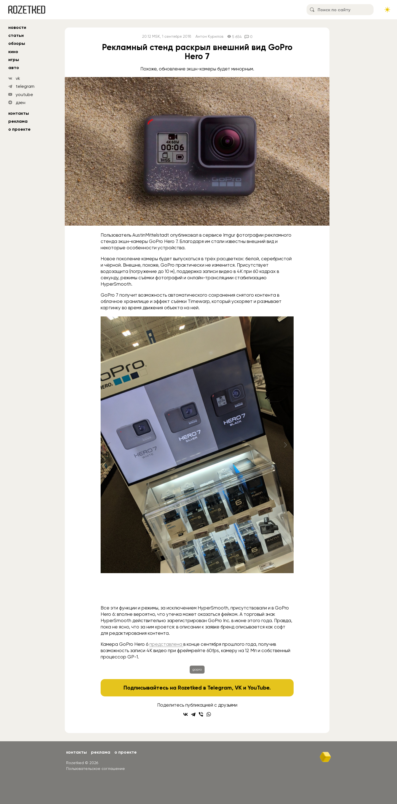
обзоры (16, 43)
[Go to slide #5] (228, 590)
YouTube (258, 687)
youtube (24, 94)
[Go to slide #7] (286, 590)
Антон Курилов (209, 36)
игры (13, 59)
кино (13, 51)
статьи (16, 35)
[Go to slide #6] (257, 590)
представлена (166, 644)
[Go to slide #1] (114, 590)
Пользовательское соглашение (95, 768)
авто (13, 67)
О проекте (19, 129)
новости (17, 27)
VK (238, 687)
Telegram (219, 687)
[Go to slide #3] (171, 590)
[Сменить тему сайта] (387, 9)
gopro (197, 669)
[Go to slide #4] (200, 590)
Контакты (18, 113)
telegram (25, 86)
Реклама (18, 121)
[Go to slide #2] (142, 590)
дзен (20, 102)
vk (18, 78)
